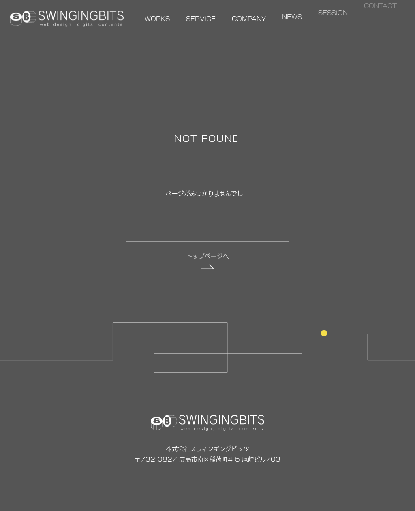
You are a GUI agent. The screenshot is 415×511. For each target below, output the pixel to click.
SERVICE (201, 18)
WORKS (157, 18)
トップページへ (207, 255)
